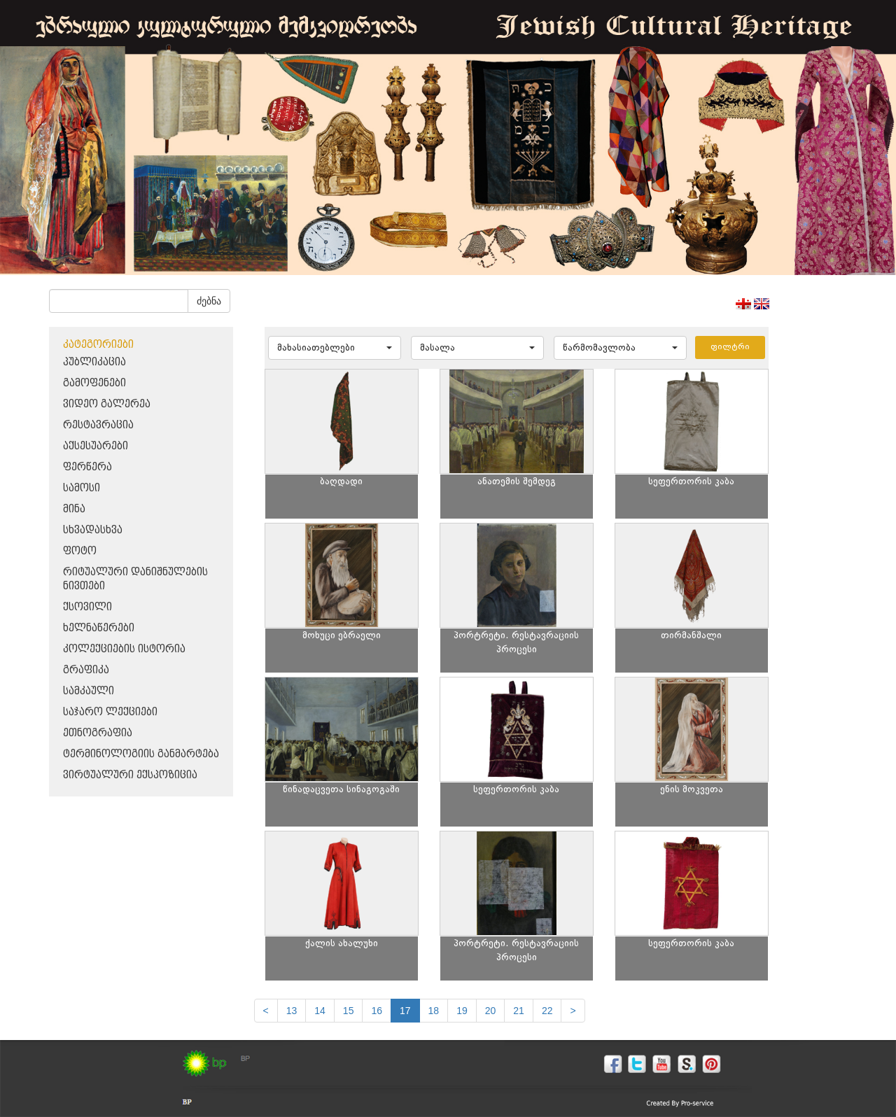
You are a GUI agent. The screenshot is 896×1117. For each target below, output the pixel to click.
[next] (572, 1011)
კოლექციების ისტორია (124, 649)
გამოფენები (94, 383)
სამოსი (81, 488)
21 (518, 1010)
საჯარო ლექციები (110, 712)
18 (434, 1010)
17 (405, 1010)
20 (490, 1010)
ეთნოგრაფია (97, 733)
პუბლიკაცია (94, 362)
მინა (74, 509)
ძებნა (209, 301)
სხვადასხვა (92, 530)
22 (547, 1010)
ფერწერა (87, 467)
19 (462, 1010)
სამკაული (88, 691)
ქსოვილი (87, 607)
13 (292, 1010)
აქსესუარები (95, 446)
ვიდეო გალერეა (106, 404)
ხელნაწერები (98, 628)
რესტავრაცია (98, 425)
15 (348, 1010)
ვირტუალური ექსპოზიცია (130, 775)
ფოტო (80, 551)
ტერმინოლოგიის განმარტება (141, 754)
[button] (334, 348)
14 (320, 1010)
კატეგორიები (98, 345)
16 (376, 1010)
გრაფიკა (86, 670)
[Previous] (266, 1011)
